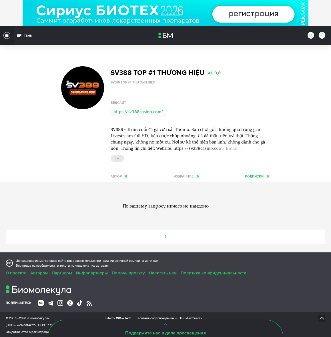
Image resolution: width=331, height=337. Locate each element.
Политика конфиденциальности (213, 271)
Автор (119, 175)
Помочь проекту (128, 271)
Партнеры (62, 271)
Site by (118, 317)
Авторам (39, 271)
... (117, 156)
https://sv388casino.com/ (138, 110)
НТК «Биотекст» (190, 317)
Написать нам (163, 271)
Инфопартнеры (92, 271)
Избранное (187, 175)
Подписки (257, 175)
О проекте (16, 271)
